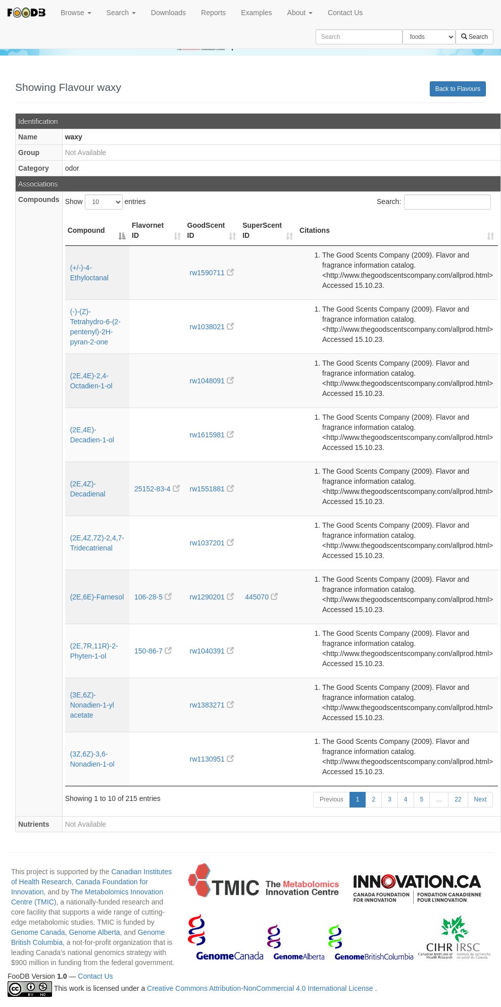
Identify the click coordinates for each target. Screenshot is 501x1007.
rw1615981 (212, 435)
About (300, 13)
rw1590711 (212, 273)
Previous (331, 799)
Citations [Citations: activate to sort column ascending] (314, 230)
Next (480, 799)
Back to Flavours (457, 88)
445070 (261, 597)
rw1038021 (212, 327)
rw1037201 (212, 543)
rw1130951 (212, 759)
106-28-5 (153, 597)
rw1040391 (212, 651)
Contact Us (345, 13)
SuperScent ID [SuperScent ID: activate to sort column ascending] (262, 230)
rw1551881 (212, 489)
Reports (213, 13)
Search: (434, 202)
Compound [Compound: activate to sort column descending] (86, 230)
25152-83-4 (157, 489)
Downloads (168, 13)
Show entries (105, 202)
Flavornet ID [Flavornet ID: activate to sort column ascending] (148, 230)
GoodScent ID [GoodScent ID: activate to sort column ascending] (206, 230)
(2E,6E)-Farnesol (97, 597)
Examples (256, 13)
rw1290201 (212, 597)
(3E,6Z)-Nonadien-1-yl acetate (92, 705)
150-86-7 (153, 651)
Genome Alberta (94, 932)
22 (458, 799)
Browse (76, 13)
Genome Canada (38, 932)
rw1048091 (212, 381)
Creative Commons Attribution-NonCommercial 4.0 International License (261, 989)
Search (121, 13)
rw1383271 (212, 705)
